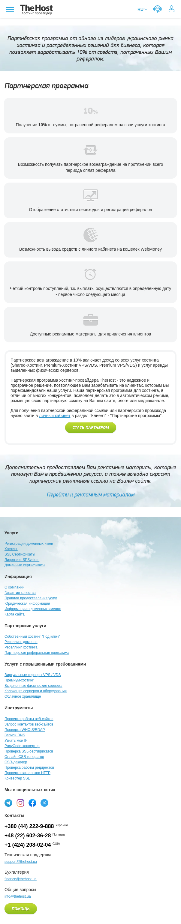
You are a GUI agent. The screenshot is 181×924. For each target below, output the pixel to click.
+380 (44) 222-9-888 (29, 826)
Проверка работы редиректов (29, 767)
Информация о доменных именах (33, 609)
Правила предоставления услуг (31, 598)
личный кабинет (54, 415)
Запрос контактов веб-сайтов (29, 724)
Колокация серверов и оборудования (36, 691)
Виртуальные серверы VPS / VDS (33, 675)
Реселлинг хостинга (21, 647)
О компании (14, 587)
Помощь (21, 909)
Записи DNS (15, 735)
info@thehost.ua (18, 896)
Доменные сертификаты (25, 565)
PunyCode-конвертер (22, 746)
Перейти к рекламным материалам (90, 494)
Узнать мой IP (16, 740)
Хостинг (11, 549)
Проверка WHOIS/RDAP (25, 730)
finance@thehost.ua (21, 879)
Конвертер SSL (17, 778)
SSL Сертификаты (20, 554)
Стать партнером (90, 428)
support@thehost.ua (21, 862)
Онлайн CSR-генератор (24, 757)
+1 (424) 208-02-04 (28, 845)
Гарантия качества (20, 593)
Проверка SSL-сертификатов (29, 751)
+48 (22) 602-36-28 (28, 836)
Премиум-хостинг (19, 680)
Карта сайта (15, 614)
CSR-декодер (16, 762)
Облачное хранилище (23, 696)
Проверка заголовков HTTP (27, 773)
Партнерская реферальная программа (37, 653)
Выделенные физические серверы (33, 686)
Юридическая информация (27, 603)
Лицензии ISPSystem (22, 560)
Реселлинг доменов (21, 642)
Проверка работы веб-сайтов (29, 719)
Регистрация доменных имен (29, 543)
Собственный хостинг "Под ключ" (32, 636)
